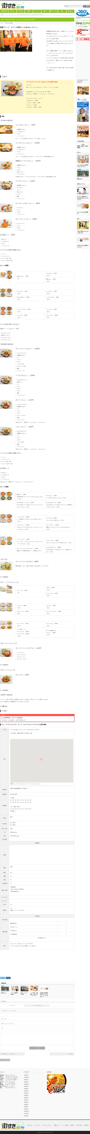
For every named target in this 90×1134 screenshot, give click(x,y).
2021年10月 (26, 1077)
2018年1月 (26, 1108)
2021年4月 (26, 1081)
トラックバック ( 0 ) (37, 1005)
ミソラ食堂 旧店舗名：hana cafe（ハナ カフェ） (34, 994)
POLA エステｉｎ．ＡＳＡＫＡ (8, 1053)
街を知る (4, 11)
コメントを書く (9, 22)
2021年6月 (26, 1079)
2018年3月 (26, 1104)
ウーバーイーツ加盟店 (83, 23)
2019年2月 (26, 1093)
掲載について (57, 1125)
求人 (62, 11)
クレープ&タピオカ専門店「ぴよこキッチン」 (82, 165)
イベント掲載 (65, 1125)
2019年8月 (26, 1088)
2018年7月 (26, 1099)
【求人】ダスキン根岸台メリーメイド (82, 246)
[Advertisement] (37, 964)
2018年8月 (26, 1097)
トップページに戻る (5, 1059)
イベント (37, 11)
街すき (43, 1132)
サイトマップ (37, 1125)
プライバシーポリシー (47, 1125)
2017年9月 (26, 1115)
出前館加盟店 (83, 32)
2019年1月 (26, 1095)
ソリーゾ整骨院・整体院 (14, 993)
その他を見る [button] (4, 577)
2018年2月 (26, 1106)
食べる (12, 11)
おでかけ (20, 11)
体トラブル (53, 11)
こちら (15, 832)
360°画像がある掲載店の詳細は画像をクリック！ (83, 14)
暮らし (46, 11)
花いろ (70, 1053)
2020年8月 (26, 1086)
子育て (29, 11)
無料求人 (72, 1125)
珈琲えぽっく (4, 992)
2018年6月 (26, 1102)
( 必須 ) (3, 1018)
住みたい (70, 11)
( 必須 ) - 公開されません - (8, 1023)
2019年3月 (26, 1090)
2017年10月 (26, 1113)
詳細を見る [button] (3, 706)
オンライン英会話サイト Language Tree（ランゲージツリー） (83, 198)
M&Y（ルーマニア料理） (24, 993)
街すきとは (29, 1125)
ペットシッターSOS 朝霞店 (82, 213)
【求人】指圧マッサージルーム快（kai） (82, 232)
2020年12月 (26, 1084)
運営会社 (86, 1125)
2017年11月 (26, 1111)
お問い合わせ (79, 1125)
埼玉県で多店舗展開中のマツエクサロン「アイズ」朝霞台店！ (44, 994)
